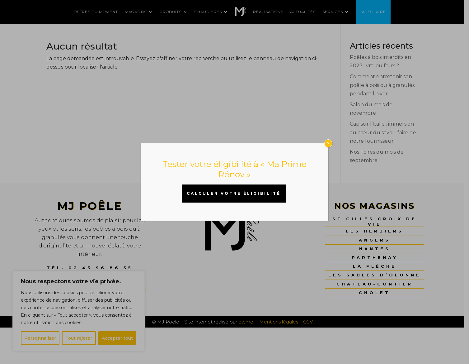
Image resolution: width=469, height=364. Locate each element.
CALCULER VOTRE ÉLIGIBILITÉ (234, 193)
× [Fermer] (328, 143)
